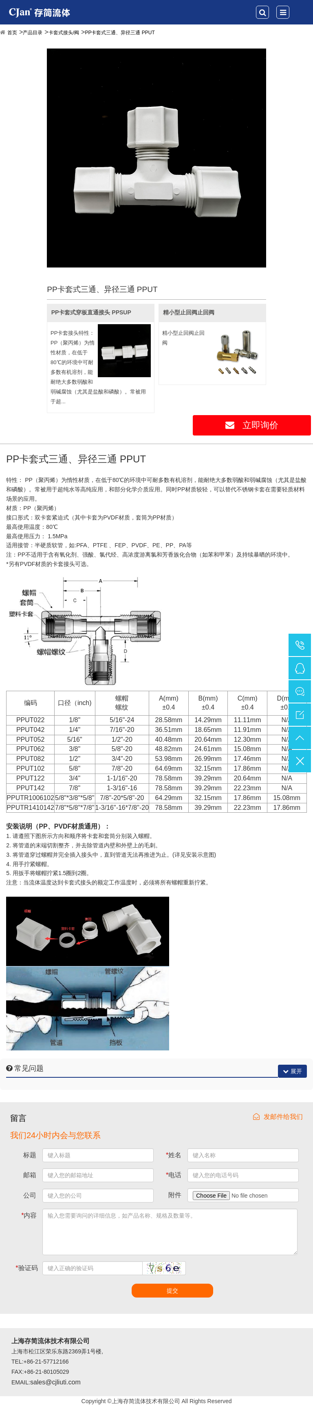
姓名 (173, 1155)
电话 (173, 1175)
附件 (174, 1195)
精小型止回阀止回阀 (188, 312)
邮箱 (29, 1175)
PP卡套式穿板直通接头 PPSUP (91, 312)
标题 (29, 1155)
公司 (29, 1195)
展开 (292, 1071)
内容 (29, 1215)
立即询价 (251, 425)
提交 (172, 1290)
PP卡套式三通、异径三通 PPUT (119, 32)
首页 (12, 32)
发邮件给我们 (278, 1116)
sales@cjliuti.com (55, 1382)
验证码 (26, 1268)
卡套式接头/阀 (63, 32)
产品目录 (32, 32)
